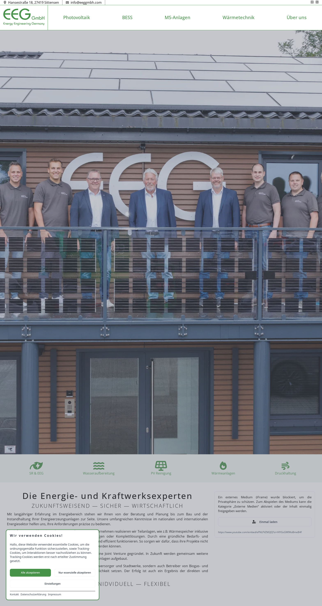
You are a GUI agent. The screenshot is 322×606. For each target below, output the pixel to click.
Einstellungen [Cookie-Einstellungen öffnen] (53, 583)
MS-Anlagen (177, 17)
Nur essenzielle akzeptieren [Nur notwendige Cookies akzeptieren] (75, 572)
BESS (127, 17)
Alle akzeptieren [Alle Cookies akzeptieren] (30, 572)
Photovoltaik (76, 17)
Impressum (54, 594)
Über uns (297, 17)
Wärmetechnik (238, 17)
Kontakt (14, 594)
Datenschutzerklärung (33, 594)
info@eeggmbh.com (84, 2)
